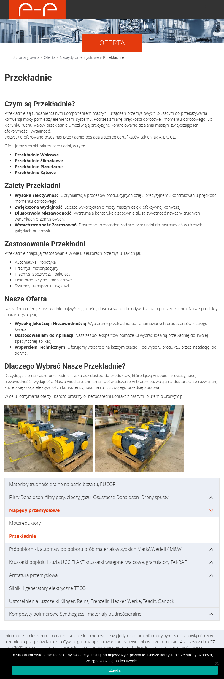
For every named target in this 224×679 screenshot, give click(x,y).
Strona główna (26, 57)
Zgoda (114, 670)
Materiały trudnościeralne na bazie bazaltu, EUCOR (62, 484)
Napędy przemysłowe (79, 57)
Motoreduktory (25, 523)
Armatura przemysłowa (33, 575)
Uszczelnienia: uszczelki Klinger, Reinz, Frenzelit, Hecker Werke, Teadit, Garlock (91, 601)
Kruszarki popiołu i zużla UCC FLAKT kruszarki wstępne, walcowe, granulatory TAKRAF (98, 562)
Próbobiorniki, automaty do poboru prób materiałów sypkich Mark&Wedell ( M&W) (95, 549)
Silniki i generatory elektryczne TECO (47, 588)
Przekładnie (22, 536)
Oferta (49, 57)
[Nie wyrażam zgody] (217, 663)
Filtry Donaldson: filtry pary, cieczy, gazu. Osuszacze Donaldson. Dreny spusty (88, 497)
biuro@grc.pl (172, 396)
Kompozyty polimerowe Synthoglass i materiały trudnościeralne (75, 614)
